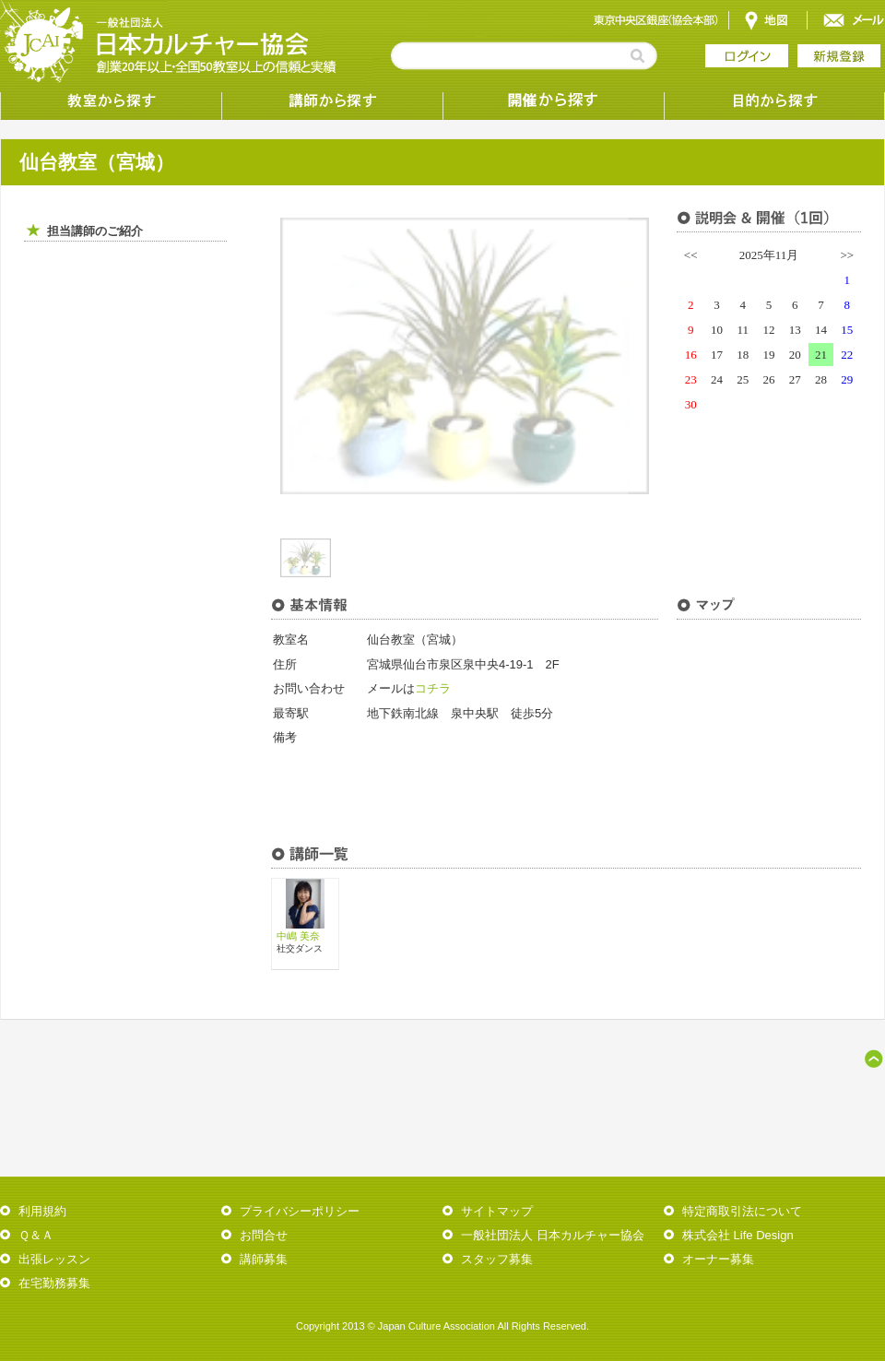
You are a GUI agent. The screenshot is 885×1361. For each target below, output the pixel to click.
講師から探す (331, 101)
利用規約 (42, 1211)
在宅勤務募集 (54, 1283)
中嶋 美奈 (298, 935)
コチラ (433, 688)
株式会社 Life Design (738, 1235)
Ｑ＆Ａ (35, 1235)
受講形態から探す (553, 101)
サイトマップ (497, 1211)
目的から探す (774, 101)
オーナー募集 (718, 1259)
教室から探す (110, 101)
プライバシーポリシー (300, 1211)
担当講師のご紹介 (95, 231)
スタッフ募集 (497, 1259)
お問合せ (264, 1235)
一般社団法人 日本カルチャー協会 (552, 1235)
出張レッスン (54, 1259)
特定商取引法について (742, 1211)
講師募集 (264, 1259)
